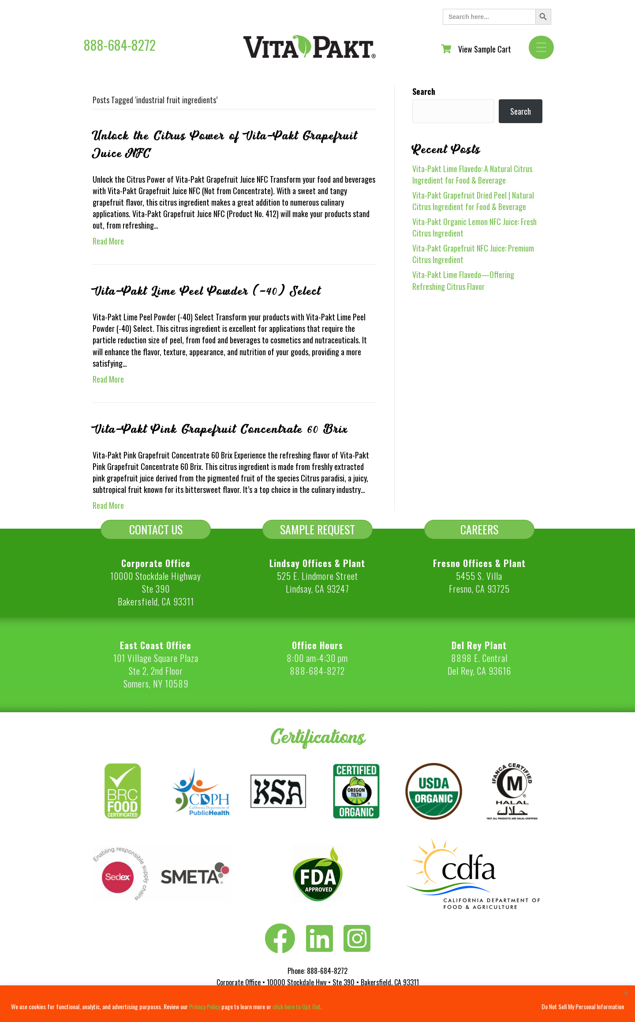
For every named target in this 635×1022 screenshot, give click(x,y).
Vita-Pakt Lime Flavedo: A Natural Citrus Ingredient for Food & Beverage (472, 174)
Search (423, 91)
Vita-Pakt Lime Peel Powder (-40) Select (207, 291)
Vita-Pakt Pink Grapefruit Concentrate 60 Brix (220, 429)
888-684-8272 (120, 45)
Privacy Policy (204, 1006)
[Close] (625, 993)
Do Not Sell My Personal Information (583, 1006)
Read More (108, 241)
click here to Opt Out (297, 1006)
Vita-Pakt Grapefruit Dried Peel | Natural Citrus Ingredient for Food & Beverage (473, 200)
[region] (317, 1003)
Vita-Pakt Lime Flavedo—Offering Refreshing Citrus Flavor (463, 280)
